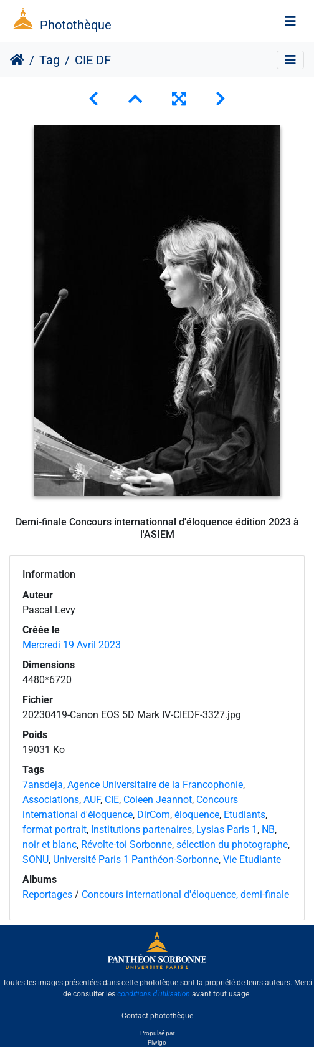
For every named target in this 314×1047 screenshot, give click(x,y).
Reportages (47, 894)
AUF (91, 800)
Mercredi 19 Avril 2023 (71, 645)
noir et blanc (49, 844)
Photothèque (76, 24)
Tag (49, 59)
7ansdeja (42, 785)
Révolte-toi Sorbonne (126, 844)
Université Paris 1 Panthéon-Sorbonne (136, 859)
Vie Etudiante (252, 859)
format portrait (54, 829)
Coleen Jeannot (157, 800)
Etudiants (244, 815)
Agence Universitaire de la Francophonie (155, 785)
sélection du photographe (232, 844)
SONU (35, 859)
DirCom (153, 815)
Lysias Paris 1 (226, 829)
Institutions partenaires (141, 829)
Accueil (17, 60)
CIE (112, 800)
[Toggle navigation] (290, 21)
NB (268, 829)
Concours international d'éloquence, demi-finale (185, 894)
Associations (50, 800)
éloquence (196, 815)
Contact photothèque (157, 1015)
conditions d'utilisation (153, 994)
